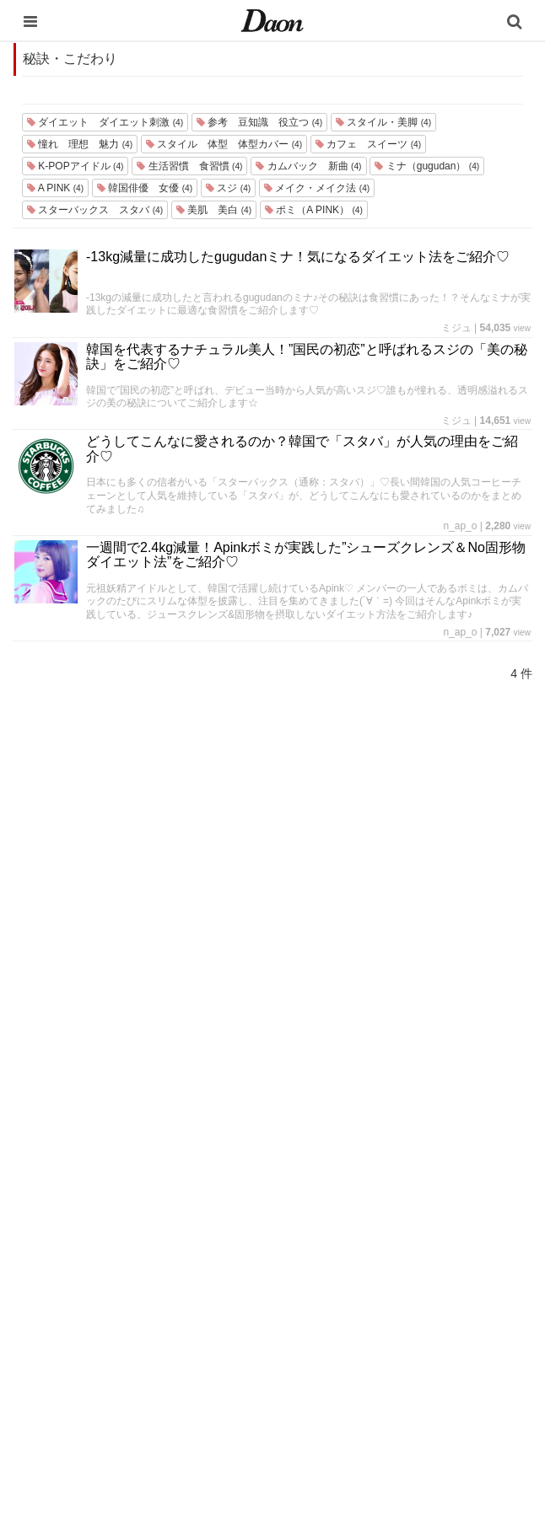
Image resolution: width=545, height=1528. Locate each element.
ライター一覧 (378, 1303)
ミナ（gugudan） (427, 166)
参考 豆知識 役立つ (259, 122)
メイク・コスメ (240, 1281)
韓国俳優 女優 (144, 188)
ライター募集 (378, 1325)
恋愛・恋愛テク (240, 1369)
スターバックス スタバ (95, 210)
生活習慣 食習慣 (189, 166)
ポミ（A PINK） (314, 210)
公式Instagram (380, 1347)
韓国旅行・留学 (240, 1237)
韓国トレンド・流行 (251, 1391)
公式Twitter (372, 1370)
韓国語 (218, 1413)
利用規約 (367, 1237)
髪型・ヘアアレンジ (251, 1303)
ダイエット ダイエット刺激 (105, 122)
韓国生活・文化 (240, 1435)
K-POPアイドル (75, 166)
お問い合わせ (378, 1281)
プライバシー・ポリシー (405, 1259)
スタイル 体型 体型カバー (224, 144)
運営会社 (367, 1215)
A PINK (55, 188)
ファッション (234, 1259)
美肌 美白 (213, 210)
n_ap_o (460, 526)
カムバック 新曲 (308, 166)
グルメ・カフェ (240, 1347)
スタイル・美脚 (383, 122)
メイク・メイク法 (317, 188)
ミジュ (456, 328)
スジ (228, 188)
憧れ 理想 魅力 (79, 144)
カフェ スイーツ (368, 144)
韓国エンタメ (234, 1215)
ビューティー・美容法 (256, 1325)
